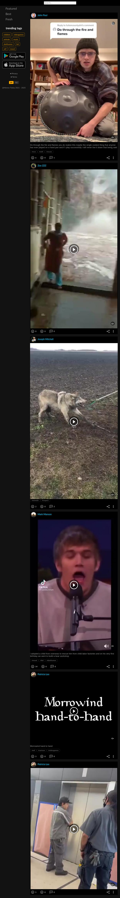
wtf (5, 49)
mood (12, 49)
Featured (11, 8)
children (7, 34)
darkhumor (8, 44)
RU (16, 82)
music (16, 39)
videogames (18, 34)
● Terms (14, 77)
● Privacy (14, 73)
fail (17, 44)
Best (8, 14)
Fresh (9, 19)
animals (7, 39)
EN (11, 82)
